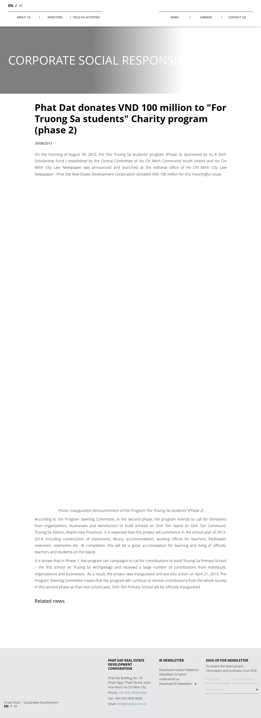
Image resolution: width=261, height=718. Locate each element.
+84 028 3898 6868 (133, 693)
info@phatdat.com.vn (131, 704)
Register (257, 689)
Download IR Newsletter (175, 683)
